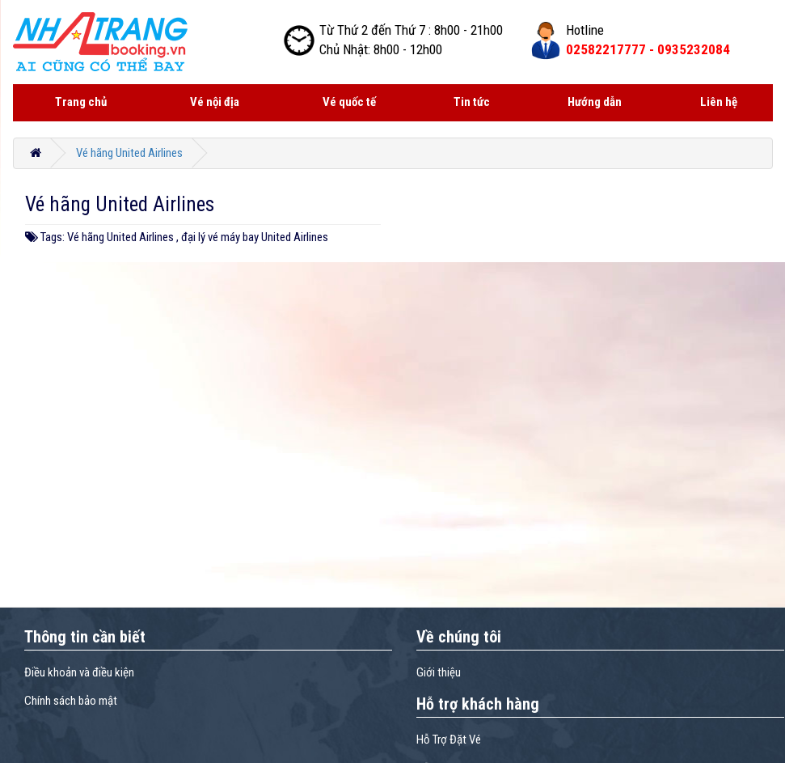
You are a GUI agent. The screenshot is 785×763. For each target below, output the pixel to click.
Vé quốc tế (349, 102)
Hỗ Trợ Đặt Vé (448, 739)
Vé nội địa (214, 102)
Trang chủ (81, 102)
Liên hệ (718, 102)
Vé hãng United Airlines (129, 153)
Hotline (585, 30)
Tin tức (472, 102)
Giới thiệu (438, 672)
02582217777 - (648, 49)
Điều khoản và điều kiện (79, 672)
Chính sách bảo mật (70, 700)
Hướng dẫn (595, 102)
